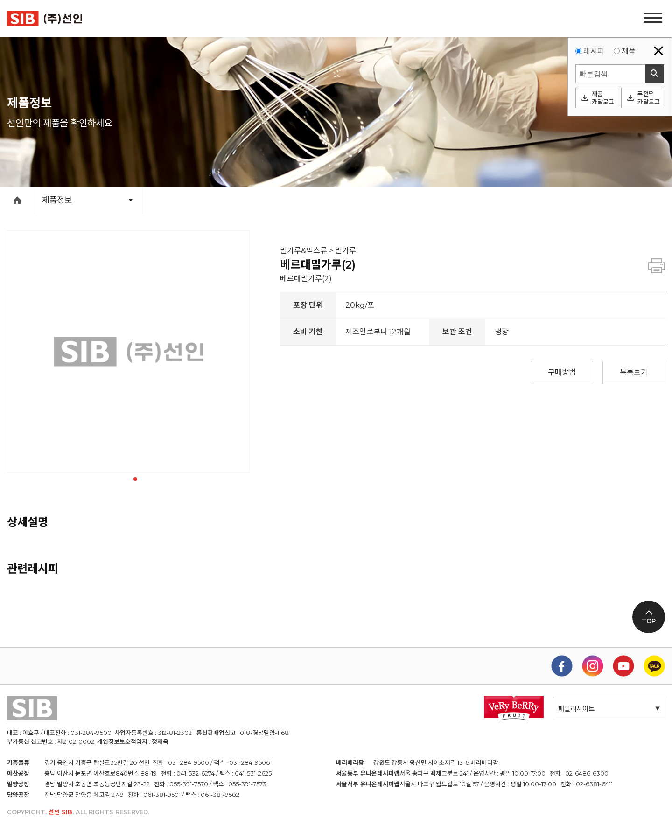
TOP (649, 620)
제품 (629, 51)
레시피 (593, 51)
